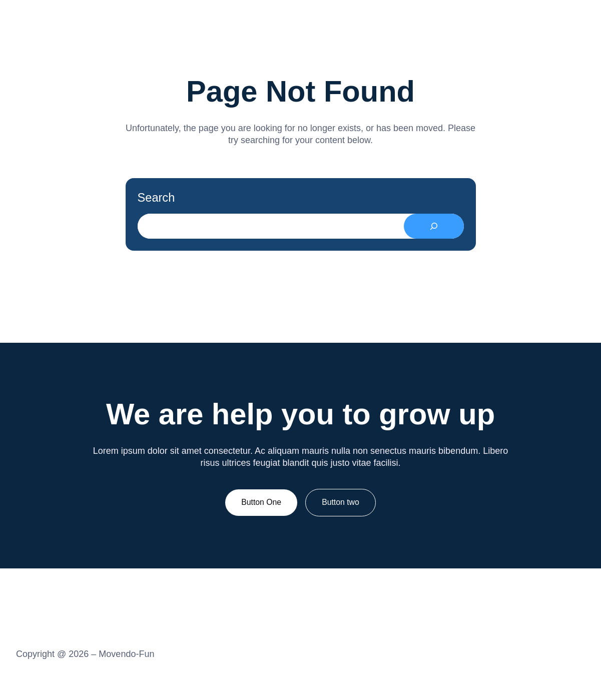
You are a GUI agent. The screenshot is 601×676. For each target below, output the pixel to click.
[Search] (434, 226)
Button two (340, 502)
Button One (261, 502)
